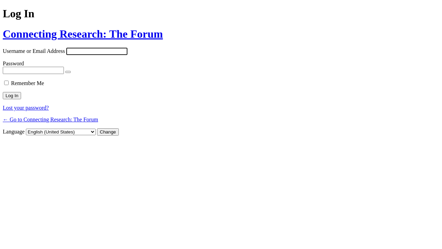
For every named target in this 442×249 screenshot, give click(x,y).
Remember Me (27, 83)
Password (13, 63)
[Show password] (68, 72)
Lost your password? (26, 108)
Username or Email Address (34, 51)
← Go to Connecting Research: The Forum (50, 119)
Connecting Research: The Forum (83, 34)
